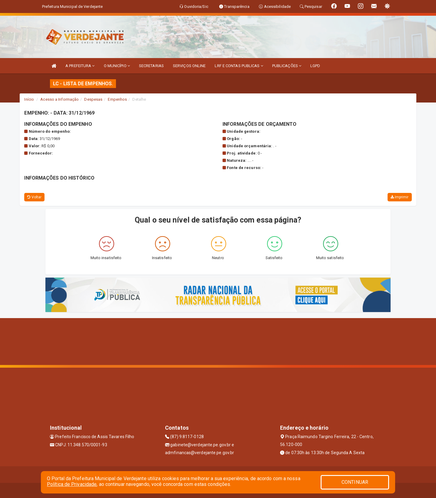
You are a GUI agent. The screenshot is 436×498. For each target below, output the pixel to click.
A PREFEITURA (79, 65)
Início (29, 99)
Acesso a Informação (59, 99)
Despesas (93, 99)
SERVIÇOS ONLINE (189, 65)
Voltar (34, 197)
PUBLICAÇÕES (286, 65)
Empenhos (117, 99)
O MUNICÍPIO (117, 65)
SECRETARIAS (151, 65)
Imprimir (400, 197)
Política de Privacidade (72, 484)
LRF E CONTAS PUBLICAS (239, 65)
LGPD (315, 65)
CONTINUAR (355, 482)
